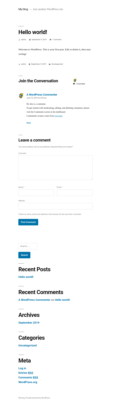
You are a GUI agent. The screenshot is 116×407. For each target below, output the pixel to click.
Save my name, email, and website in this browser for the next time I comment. (50, 214)
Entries (25, 372)
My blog (23, 9)
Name (21, 187)
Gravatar (58, 116)
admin (23, 39)
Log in (22, 368)
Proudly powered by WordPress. (37, 398)
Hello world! (25, 277)
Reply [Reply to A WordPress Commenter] (29, 123)
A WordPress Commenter (34, 299)
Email (59, 187)
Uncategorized (57, 64)
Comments (28, 377)
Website (21, 201)
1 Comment (56, 39)
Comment (22, 153)
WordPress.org (27, 382)
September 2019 (28, 322)
